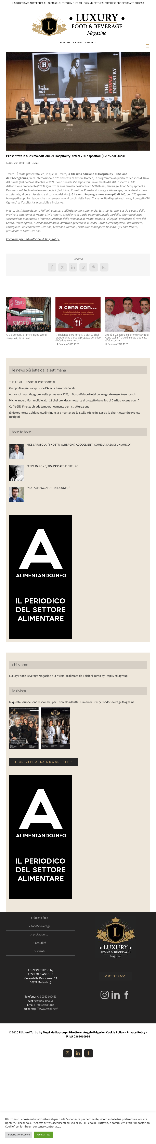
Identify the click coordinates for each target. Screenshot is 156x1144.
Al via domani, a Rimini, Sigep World (26, 335)
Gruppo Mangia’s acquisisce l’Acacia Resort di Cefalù (42, 388)
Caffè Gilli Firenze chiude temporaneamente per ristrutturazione (49, 406)
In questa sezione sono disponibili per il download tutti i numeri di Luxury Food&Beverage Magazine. (72, 702)
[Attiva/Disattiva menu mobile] (148, 46)
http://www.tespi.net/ (44, 1009)
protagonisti (41, 935)
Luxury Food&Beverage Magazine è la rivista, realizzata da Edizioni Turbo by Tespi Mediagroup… (69, 676)
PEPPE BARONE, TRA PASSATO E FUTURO (52, 466)
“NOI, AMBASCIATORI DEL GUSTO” (48, 488)
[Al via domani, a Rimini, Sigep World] (28, 299)
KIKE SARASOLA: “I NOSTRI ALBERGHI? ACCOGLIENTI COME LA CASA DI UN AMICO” (78, 445)
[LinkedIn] (116, 995)
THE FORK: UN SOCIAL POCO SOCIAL (32, 382)
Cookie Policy (115, 1032)
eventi (35, 163)
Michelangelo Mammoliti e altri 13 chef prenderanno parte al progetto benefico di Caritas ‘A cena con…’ (78, 338)
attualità (40, 943)
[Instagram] (105, 995)
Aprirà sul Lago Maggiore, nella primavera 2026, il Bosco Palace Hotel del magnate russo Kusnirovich (72, 394)
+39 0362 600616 (43, 1001)
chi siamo (20, 665)
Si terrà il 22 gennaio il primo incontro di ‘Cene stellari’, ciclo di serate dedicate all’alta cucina (127, 338)
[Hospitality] (78, 101)
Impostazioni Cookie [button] (19, 1134)
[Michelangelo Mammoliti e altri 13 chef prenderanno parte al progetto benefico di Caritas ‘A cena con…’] (78, 299)
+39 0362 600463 (46, 997)
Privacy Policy (136, 1032)
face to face (21, 432)
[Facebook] (126, 995)
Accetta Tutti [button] (43, 1134)
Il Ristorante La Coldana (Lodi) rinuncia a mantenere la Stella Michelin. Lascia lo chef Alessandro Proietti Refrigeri (75, 415)
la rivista (19, 691)
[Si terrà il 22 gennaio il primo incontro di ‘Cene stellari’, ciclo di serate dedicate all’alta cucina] (127, 299)
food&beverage (40, 926)
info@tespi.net (45, 1005)
